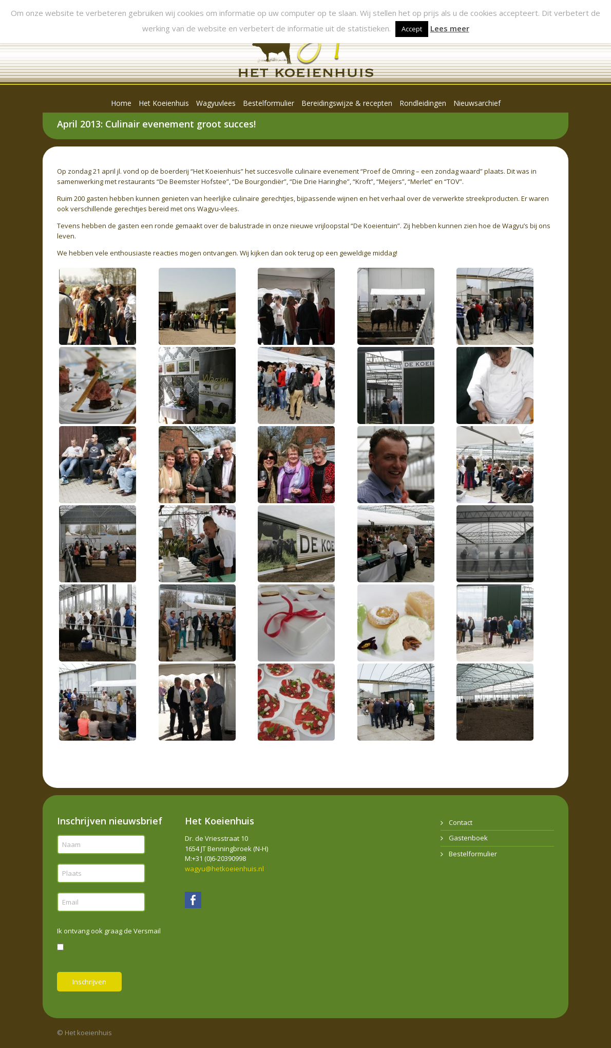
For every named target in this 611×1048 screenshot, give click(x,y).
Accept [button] (412, 28)
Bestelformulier (473, 853)
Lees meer (449, 28)
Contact (460, 822)
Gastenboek (468, 837)
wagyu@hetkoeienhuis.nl (224, 868)
